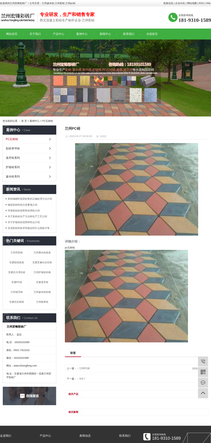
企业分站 (180, 3)
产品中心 (58, 33)
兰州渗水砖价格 (42, 292)
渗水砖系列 (13, 176)
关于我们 (35, 33)
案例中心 (82, 33)
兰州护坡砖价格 (42, 272)
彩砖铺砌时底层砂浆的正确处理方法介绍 (30, 198)
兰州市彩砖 (17, 252)
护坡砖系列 (13, 167)
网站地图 (192, 3)
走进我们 (5, 435)
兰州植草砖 (42, 301)
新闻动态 (85, 435)
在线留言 (152, 33)
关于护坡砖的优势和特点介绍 (24, 222)
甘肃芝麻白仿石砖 (42, 262)
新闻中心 (105, 33)
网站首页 (11, 33)
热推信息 (168, 3)
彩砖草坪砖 (13, 148)
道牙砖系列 (13, 157)
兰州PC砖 (84, 368)
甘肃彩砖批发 (16, 262)
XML (208, 3)
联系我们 (128, 33)
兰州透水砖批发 (42, 252)
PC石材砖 (47, 120)
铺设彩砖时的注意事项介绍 (22, 204)
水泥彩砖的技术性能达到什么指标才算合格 (31, 228)
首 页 (24, 120)
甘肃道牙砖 (42, 282)
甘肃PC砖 (16, 282)
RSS (201, 3)
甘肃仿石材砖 (16, 301)
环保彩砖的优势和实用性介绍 (24, 210)
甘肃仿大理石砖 (16, 272)
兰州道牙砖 (17, 292)
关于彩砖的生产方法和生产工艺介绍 (27, 216)
